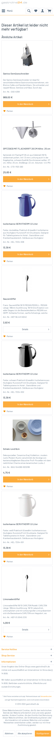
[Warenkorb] (49, 11)
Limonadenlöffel (11, 599)
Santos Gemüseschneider (16, 73)
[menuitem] (7, 11)
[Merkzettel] (35, 11)
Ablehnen (9, 733)
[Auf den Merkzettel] (8, 111)
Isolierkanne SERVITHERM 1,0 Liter (20, 223)
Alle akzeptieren (25, 733)
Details (35, 329)
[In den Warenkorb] (27, 104)
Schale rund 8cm (11, 448)
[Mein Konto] (42, 11)
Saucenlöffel (9, 298)
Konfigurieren (43, 733)
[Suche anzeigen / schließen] (29, 11)
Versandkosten (46, 696)
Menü (7, 10)
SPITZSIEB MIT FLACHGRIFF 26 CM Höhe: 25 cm (26, 148)
